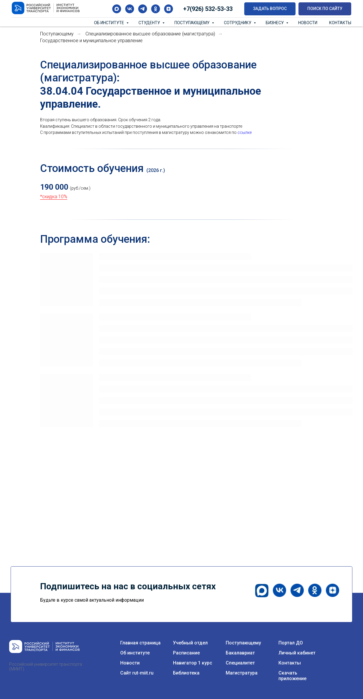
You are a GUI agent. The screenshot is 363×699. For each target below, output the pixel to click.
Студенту (149, 22)
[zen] (168, 8)
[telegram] (142, 8)
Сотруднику (238, 22)
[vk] (129, 8)
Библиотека (186, 673)
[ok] (155, 8)
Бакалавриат (240, 653)
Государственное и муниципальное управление (91, 40)
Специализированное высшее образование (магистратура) (150, 34)
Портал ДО (290, 643)
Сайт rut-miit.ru (137, 673)
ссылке (244, 132)
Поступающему (192, 22)
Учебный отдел (190, 643)
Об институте (109, 22)
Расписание (186, 653)
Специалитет (240, 663)
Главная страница (140, 643)
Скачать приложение (292, 675)
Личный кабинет (297, 653)
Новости (307, 22)
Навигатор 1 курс (192, 663)
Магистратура (242, 673)
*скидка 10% (53, 196)
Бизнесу (275, 22)
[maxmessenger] (116, 8)
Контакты (340, 22)
